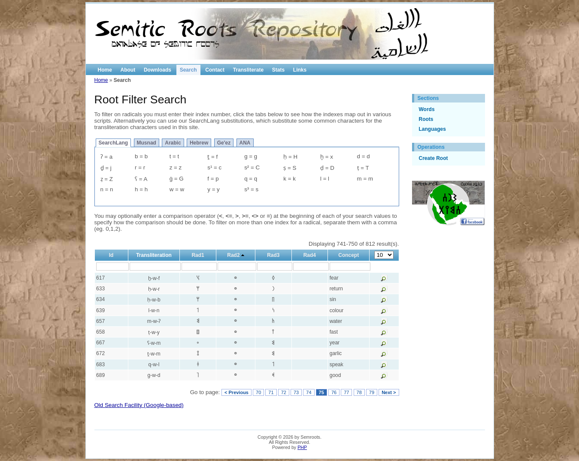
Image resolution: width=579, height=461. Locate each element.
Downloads (157, 70)
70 (258, 392)
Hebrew (199, 143)
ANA (245, 143)
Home (105, 70)
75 (321, 392)
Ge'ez (224, 143)
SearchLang (113, 143)
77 (346, 392)
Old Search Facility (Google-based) (139, 405)
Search (188, 70)
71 (270, 392)
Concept (348, 255)
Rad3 (273, 255)
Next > (389, 392)
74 (308, 392)
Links (299, 70)
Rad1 (197, 255)
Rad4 (309, 255)
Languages (432, 129)
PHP (302, 447)
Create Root (433, 158)
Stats (278, 70)
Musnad (146, 143)
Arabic (173, 143)
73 (296, 392)
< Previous (236, 392)
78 (359, 392)
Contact (214, 70)
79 (371, 392)
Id (111, 255)
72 (283, 392)
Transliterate (248, 70)
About (128, 70)
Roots (426, 119)
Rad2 (233, 255)
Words (427, 109)
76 (333, 392)
